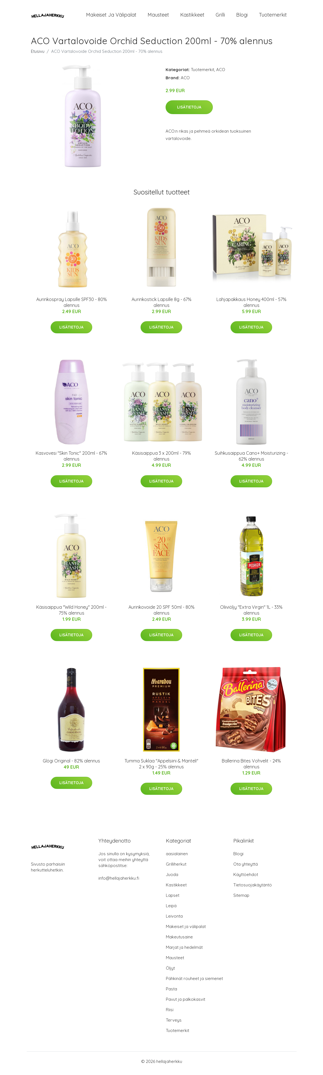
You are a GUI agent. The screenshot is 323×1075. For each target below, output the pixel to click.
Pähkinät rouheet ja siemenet (194, 982)
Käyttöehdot (245, 878)
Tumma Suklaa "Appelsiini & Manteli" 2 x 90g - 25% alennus (161, 767)
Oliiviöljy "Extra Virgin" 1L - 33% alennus (251, 614)
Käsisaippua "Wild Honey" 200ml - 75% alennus (71, 614)
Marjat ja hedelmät (184, 951)
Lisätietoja (189, 111)
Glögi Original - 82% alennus (71, 765)
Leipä (171, 909)
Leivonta (174, 920)
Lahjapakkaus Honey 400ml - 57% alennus (251, 306)
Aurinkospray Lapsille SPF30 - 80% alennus (71, 306)
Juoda (172, 878)
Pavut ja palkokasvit (185, 1003)
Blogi (242, 16)
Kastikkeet (192, 16)
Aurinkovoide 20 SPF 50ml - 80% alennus (161, 614)
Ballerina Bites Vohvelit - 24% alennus (251, 767)
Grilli (220, 16)
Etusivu (37, 55)
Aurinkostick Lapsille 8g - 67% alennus (161, 306)
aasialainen (177, 857)
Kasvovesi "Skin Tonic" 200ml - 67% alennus (71, 460)
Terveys (174, 1024)
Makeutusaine (179, 940)
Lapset (172, 899)
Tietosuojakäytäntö (252, 888)
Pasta (171, 992)
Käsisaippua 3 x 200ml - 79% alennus (161, 460)
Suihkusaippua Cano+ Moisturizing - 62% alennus (251, 460)
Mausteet (158, 16)
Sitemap (241, 899)
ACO (220, 73)
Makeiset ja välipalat (111, 16)
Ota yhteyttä (245, 868)
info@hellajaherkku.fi (118, 882)
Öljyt (170, 972)
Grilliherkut (176, 868)
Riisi (169, 1013)
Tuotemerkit (273, 16)
